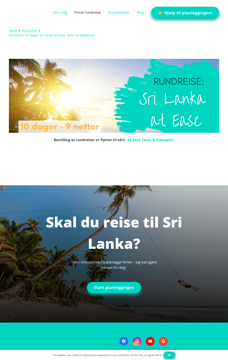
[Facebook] (123, 341)
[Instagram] (137, 341)
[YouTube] (150, 341)
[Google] (163, 341)
